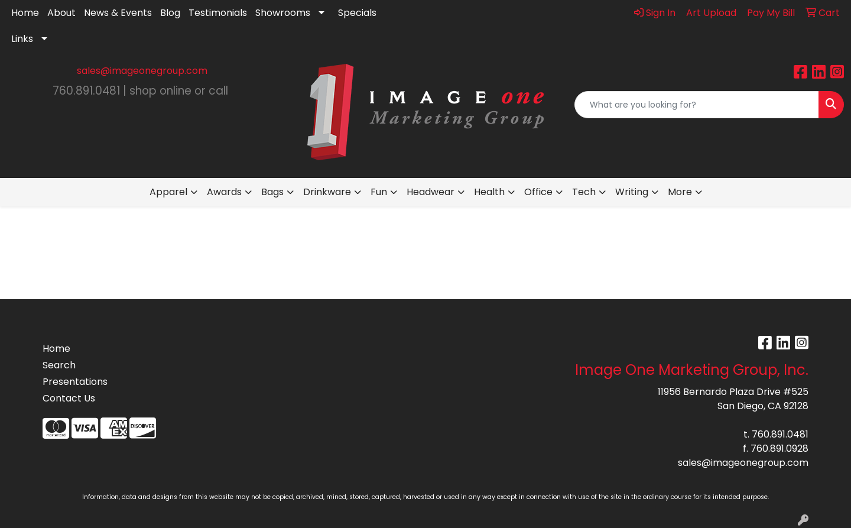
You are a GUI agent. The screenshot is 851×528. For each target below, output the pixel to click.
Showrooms (282, 13)
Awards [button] (224, 192)
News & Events (118, 13)
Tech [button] (584, 192)
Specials (357, 13)
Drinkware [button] (327, 192)
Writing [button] (631, 192)
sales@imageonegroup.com (142, 70)
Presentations (75, 381)
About (61, 13)
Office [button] (538, 192)
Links (22, 39)
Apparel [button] (168, 192)
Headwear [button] (430, 192)
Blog (170, 13)
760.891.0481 (780, 434)
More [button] (680, 192)
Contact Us (69, 398)
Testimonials (218, 13)
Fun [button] (379, 192)
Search (59, 365)
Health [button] (489, 192)
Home (25, 13)
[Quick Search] (696, 104)
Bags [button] (272, 192)
